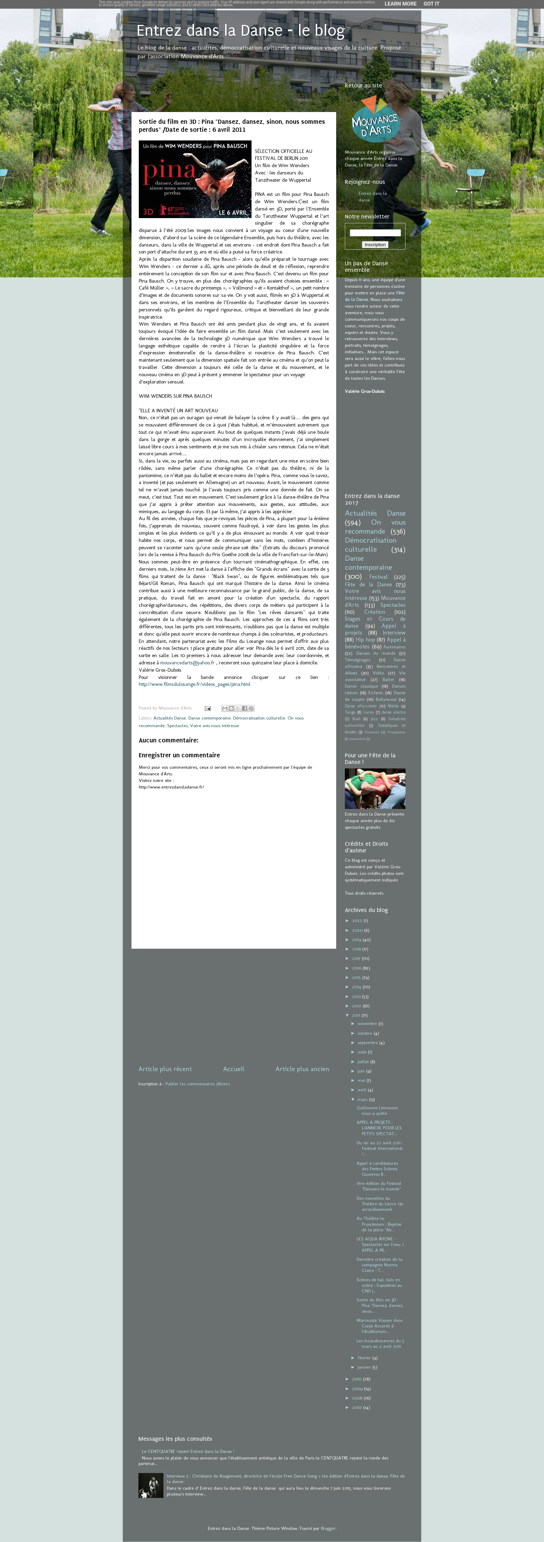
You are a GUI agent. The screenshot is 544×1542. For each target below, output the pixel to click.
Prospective (397, 732)
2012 (357, 1005)
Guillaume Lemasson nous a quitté (377, 1110)
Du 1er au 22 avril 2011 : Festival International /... (380, 1148)
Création (374, 612)
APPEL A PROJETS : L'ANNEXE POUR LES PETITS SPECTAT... (379, 1127)
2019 (357, 939)
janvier (365, 1367)
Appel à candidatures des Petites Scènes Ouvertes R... (377, 1168)
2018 (357, 948)
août (363, 1051)
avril (363, 1089)
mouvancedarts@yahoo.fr (187, 663)
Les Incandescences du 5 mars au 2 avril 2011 (380, 1343)
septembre (368, 1042)
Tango (350, 712)
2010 (357, 1378)
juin (362, 1071)
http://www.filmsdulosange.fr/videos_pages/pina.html (194, 684)
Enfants (375, 692)
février (365, 1357)
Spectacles (177, 725)
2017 (357, 958)
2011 (357, 1015)
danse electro (394, 712)
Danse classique (361, 686)
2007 (357, 1407)
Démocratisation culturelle (259, 718)
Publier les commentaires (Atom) (197, 1083)
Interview (394, 632)
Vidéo (378, 672)
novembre (368, 1023)
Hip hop (365, 639)
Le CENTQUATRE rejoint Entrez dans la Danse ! (188, 1451)
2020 (358, 930)
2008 (358, 1398)
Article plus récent (165, 1069)
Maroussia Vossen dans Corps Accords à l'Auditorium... (379, 1325)
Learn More (401, 4)
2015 (357, 977)
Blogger (328, 1528)
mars (363, 1099)
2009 (358, 1388)
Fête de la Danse (368, 584)
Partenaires (395, 646)
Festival (378, 577)
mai (362, 1080)
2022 (358, 920)
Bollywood (386, 699)
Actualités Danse (169, 718)
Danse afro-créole (361, 706)
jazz (374, 718)
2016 (357, 968)
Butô (356, 718)
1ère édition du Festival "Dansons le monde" (379, 1185)
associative (357, 738)
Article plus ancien (302, 1069)
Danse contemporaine (209, 718)
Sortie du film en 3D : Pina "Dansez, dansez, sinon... (380, 1305)
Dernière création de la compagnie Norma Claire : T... (379, 1264)
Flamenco (372, 732)
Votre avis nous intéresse (214, 725)
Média (393, 706)
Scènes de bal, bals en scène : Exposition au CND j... (379, 1285)
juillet (364, 1061)
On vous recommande (375, 527)
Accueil (233, 1069)
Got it (432, 4)
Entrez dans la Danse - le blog (241, 30)
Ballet (388, 679)
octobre (366, 1033)
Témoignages (357, 659)
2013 (357, 996)
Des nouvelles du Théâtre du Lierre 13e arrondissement (380, 1203)
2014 (357, 986)
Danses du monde (376, 653)
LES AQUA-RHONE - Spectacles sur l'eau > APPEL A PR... (380, 1244)
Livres (368, 712)
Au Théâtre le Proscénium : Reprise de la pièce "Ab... (379, 1223)
